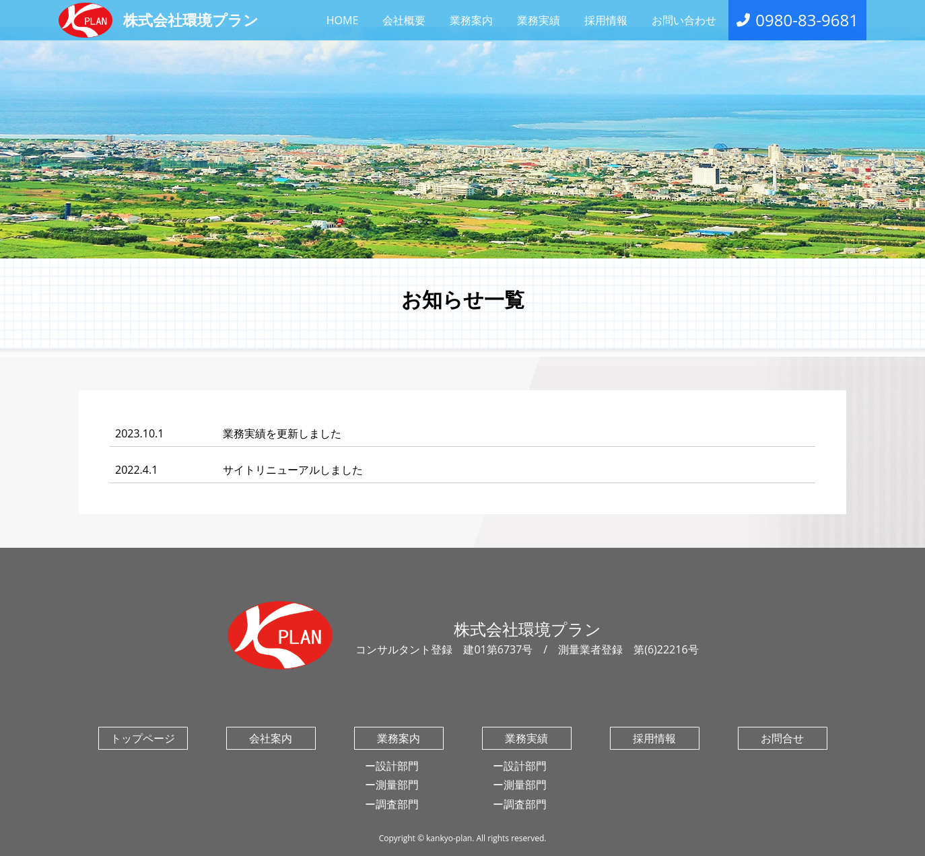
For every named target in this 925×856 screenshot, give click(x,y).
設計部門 (397, 765)
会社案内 (270, 738)
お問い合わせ (684, 20)
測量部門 (397, 784)
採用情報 (605, 20)
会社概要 (403, 20)
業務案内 (471, 20)
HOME (343, 20)
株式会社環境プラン (159, 20)
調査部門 (397, 804)
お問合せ (782, 738)
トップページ (142, 738)
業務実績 (538, 20)
